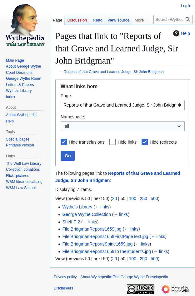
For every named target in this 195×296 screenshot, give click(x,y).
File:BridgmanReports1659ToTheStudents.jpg (106, 251)
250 (143, 198)
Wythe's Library (77, 206)
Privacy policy (65, 277)
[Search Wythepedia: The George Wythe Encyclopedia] (172, 19)
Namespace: (73, 116)
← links (102, 206)
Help (181, 33)
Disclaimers (63, 288)
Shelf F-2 (71, 221)
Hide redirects (163, 142)
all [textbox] (67, 126)
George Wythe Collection (86, 214)
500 (154, 198)
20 (114, 198)
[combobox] (123, 105)
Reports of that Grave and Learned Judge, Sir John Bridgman (114, 71)
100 (132, 198)
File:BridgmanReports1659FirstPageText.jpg (105, 236)
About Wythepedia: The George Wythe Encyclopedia (124, 277)
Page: (66, 95)
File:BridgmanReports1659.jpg (91, 229)
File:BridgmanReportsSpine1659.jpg (97, 243)
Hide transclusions (86, 142)
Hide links (127, 142)
